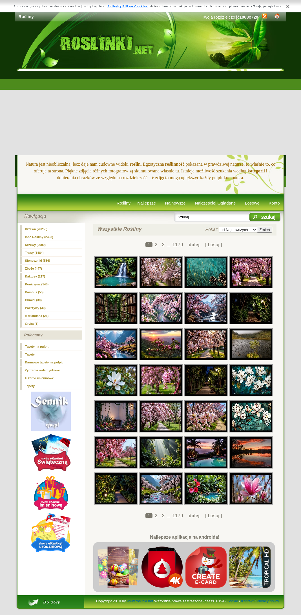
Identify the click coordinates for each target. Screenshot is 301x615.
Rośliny (123, 203)
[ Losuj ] (213, 244)
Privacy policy (267, 601)
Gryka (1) (32, 323)
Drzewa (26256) (36, 229)
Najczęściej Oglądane (215, 203)
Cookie (232, 601)
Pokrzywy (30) (35, 308)
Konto (274, 203)
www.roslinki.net (140, 601)
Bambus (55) (34, 292)
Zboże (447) (33, 268)
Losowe (252, 203)
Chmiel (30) (33, 300)
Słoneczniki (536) (37, 260)
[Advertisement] (150, 113)
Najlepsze (146, 203)
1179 (177, 244)
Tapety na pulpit (37, 346)
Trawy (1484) (34, 252)
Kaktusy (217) (35, 276)
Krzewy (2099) (35, 245)
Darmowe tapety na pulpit (44, 362)
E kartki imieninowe (39, 378)
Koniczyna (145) (37, 284)
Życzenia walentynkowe (42, 370)
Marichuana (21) (37, 316)
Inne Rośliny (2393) (39, 237)
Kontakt (247, 601)
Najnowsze (175, 203)
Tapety (30, 354)
